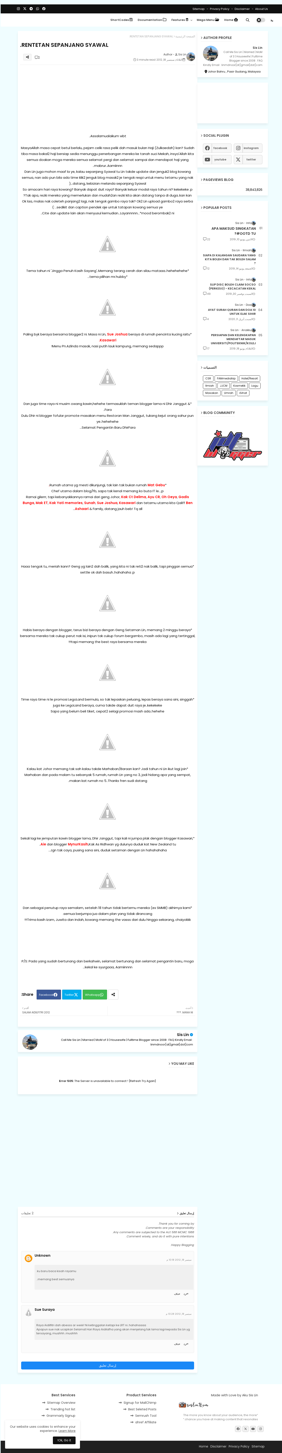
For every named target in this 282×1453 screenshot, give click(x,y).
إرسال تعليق (106, 1365)
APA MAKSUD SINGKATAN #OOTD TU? (233, 231)
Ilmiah (209, 386)
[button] (247, 20)
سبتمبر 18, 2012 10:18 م (178, 1260)
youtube (220, 159)
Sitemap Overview (60, 1402)
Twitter (68, 995)
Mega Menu (207, 20)
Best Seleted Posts (142, 1409)
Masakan (211, 393)
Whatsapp (91, 995)
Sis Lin (182, 1034)
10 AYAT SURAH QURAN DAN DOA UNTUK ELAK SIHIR (231, 312)
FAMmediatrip (225, 378)
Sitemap (198, 9)
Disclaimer (241, 9)
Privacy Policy (219, 9)
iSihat (242, 393)
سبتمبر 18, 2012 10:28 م (178, 1314)
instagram (250, 148)
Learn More (66, 1431)
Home (230, 20)
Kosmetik (239, 386)
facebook (219, 148)
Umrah (228, 393)
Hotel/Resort (249, 378)
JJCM (223, 386)
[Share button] (113, 995)
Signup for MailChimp (139, 1402)
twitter (250, 159)
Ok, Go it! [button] (63, 1440)
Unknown (42, 1255)
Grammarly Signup (60, 1415)
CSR (207, 378)
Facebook (45, 995)
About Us (260, 9)
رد (184, 1294)
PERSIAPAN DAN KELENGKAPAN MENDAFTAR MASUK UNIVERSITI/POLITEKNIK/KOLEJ (232, 339)
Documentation (151, 20)
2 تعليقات (26, 1213)
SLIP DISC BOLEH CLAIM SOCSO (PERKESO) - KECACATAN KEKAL (231, 287)
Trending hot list (62, 1409)
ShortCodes (121, 20)
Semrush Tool (145, 1415)
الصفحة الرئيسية (185, 36)
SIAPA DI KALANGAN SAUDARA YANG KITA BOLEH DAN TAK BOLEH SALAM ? (228, 259)
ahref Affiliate (145, 1422)
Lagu (254, 386)
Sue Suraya (44, 1309)
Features (179, 20)
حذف (176, 1294)
